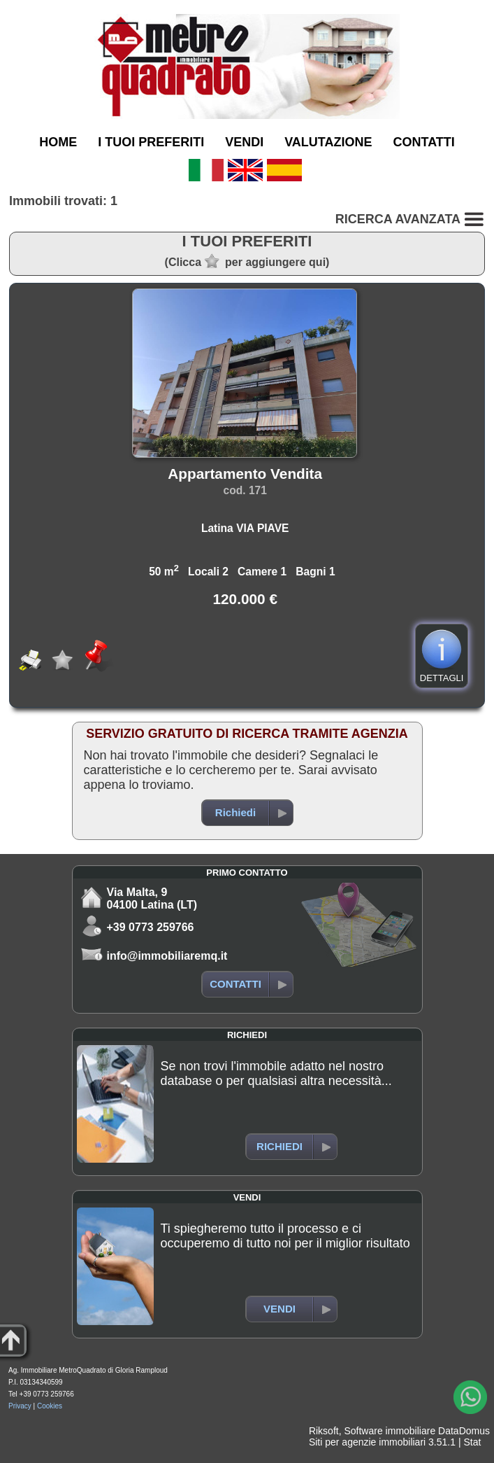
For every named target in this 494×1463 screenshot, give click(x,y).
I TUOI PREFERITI (151, 142)
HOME (58, 142)
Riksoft (324, 1430)
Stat (472, 1442)
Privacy (19, 1406)
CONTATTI (424, 142)
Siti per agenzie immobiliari (367, 1442)
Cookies (49, 1406)
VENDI (244, 142)
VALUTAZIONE (328, 142)
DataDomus (464, 1430)
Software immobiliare (389, 1430)
